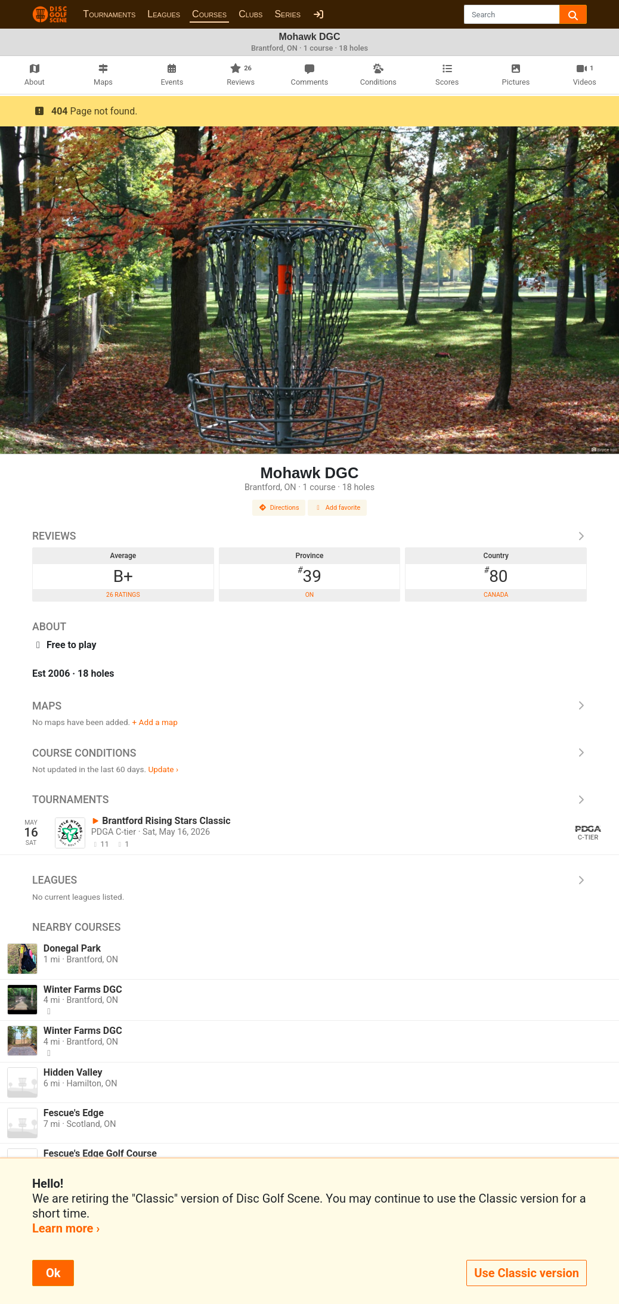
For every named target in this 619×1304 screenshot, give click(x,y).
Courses (209, 14)
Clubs (250, 14)
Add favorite (337, 508)
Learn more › (66, 1228)
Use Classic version (526, 1273)
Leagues (163, 14)
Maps (309, 706)
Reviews (309, 536)
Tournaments (109, 14)
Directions (279, 508)
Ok (53, 1273)
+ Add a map (155, 722)
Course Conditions (309, 753)
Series (287, 14)
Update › (163, 769)
